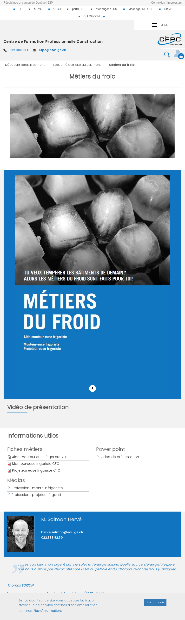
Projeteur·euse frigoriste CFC (36, 470)
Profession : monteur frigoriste (37, 488)
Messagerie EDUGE (140, 9)
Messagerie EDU (106, 9)
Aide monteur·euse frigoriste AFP (39, 456)
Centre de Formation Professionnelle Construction (53, 41)
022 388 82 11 (19, 50)
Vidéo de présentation (120, 456)
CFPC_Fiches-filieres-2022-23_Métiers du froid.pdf (43, 178)
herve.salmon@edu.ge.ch (62, 532)
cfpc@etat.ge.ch (52, 50)
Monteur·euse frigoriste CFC (35, 463)
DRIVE (168, 9)
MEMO (38, 9)
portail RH (78, 9)
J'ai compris (155, 605)
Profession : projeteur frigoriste (38, 494)
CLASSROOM (92, 16)
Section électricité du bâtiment (77, 65)
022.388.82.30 (52, 537)
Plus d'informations (47, 614)
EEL (21, 9)
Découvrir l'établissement (25, 65)
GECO (57, 9)
